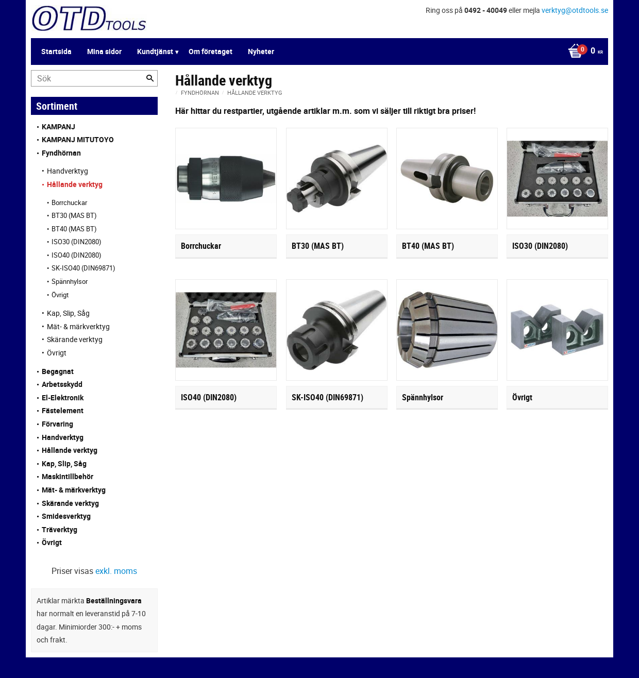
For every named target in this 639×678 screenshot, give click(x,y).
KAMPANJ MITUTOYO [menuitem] (78, 139)
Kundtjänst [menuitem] (155, 51)
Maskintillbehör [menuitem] (67, 476)
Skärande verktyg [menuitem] (75, 339)
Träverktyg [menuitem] (59, 529)
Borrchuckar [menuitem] (69, 202)
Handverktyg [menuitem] (67, 171)
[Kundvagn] (583, 51)
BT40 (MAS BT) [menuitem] (74, 228)
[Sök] (150, 78)
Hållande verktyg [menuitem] (75, 184)
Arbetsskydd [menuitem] (62, 384)
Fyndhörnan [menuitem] (61, 153)
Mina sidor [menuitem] (104, 51)
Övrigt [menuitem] (60, 294)
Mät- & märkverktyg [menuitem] (78, 326)
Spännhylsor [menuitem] (70, 281)
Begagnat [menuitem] (58, 371)
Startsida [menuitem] (56, 51)
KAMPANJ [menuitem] (58, 126)
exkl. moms (116, 571)
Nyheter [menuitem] (261, 51)
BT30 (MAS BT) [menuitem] (74, 215)
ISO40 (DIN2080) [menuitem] (77, 255)
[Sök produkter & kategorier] (94, 78)
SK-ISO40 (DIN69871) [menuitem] (83, 268)
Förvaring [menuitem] (57, 424)
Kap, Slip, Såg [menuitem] (68, 313)
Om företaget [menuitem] (210, 51)
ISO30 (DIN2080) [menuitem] (77, 241)
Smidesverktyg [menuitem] (66, 516)
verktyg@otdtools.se (575, 10)
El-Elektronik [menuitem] (62, 397)
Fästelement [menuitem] (62, 410)
